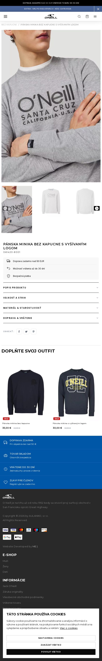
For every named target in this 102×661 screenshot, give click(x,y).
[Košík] (87, 16)
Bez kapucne (9, 24)
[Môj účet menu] (95, 16)
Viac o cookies (69, 628)
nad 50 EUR (51, 3)
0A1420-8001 (11, 252)
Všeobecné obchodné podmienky (23, 597)
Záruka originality (13, 591)
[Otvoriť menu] (5, 16)
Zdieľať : (8, 332)
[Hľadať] (79, 16)
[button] (98, 9)
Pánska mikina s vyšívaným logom (70, 423)
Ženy (5, 566)
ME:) (35, 546)
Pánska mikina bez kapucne (16, 423)
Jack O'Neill (9, 586)
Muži (5, 560)
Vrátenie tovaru (12, 602)
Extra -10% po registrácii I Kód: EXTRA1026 (47, 9)
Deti (5, 571)
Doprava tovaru (12, 608)
